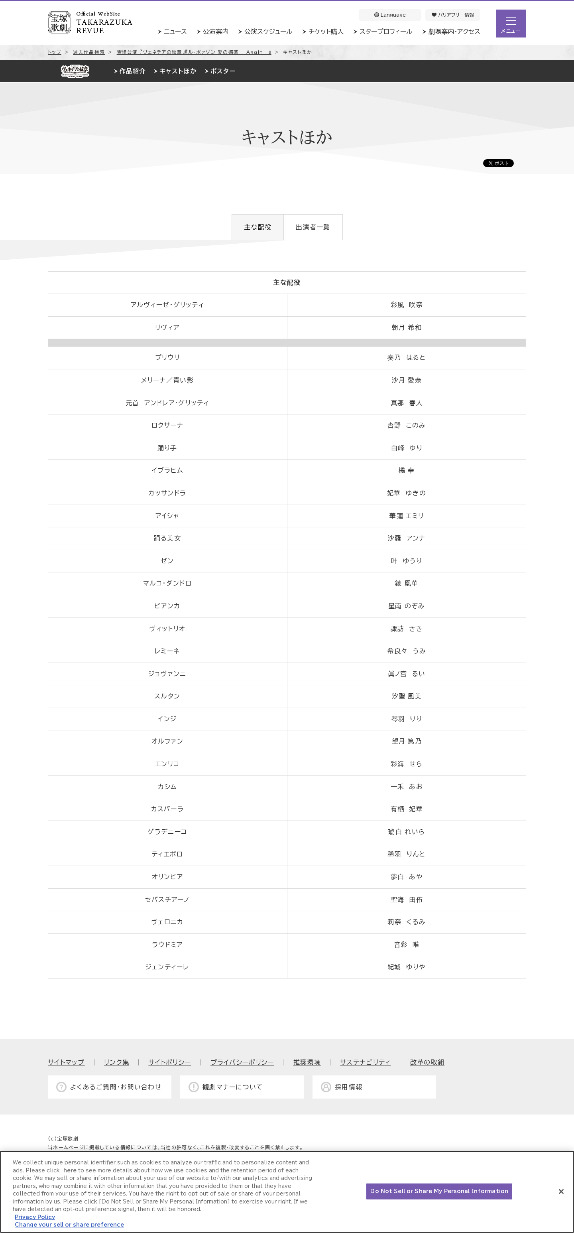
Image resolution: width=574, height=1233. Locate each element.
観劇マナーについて (232, 1087)
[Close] (561, 1191)
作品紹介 (132, 71)
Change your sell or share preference (69, 1224)
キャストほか (178, 71)
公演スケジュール (268, 31)
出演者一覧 (313, 227)
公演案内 (215, 31)
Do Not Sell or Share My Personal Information (439, 1191)
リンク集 (116, 1062)
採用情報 (348, 1087)
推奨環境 (307, 1062)
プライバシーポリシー (242, 1062)
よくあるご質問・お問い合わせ (116, 1087)
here (70, 1170)
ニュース (175, 31)
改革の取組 (427, 1062)
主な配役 (257, 227)
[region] (287, 1192)
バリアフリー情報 (453, 14)
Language (390, 14)
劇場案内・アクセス (454, 31)
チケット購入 (326, 31)
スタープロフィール (386, 31)
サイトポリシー (169, 1062)
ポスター (223, 71)
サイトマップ (66, 1062)
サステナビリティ (365, 1062)
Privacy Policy (35, 1217)
